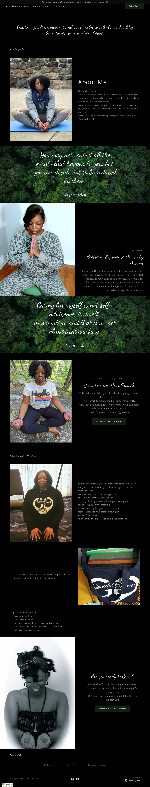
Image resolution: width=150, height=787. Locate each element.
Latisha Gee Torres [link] (40, 11)
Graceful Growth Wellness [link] (17, 11)
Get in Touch (135, 10)
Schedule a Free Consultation (108, 421)
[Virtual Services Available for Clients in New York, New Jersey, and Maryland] (75, 2)
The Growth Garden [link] (60, 11)
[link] (72, 779)
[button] (7, 785)
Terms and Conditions (96, 765)
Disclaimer (47, 765)
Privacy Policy (72, 765)
